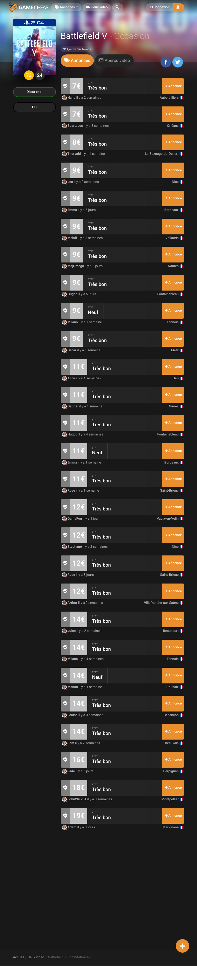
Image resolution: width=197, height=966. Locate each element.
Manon (70, 687)
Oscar (69, 350)
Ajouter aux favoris (77, 49)
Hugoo (70, 294)
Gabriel (70, 406)
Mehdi (70, 238)
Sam (68, 743)
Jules (69, 631)
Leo (68, 182)
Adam (69, 827)
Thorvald (72, 154)
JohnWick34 (74, 799)
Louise (70, 715)
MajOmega (73, 266)
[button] (117, 7)
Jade (69, 771)
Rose (69, 491)
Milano (70, 322)
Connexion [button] (159, 7)
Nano (69, 98)
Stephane (72, 547)
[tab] (77, 60)
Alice (69, 378)
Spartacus (73, 126)
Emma (70, 210)
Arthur (70, 603)
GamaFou (72, 519)
